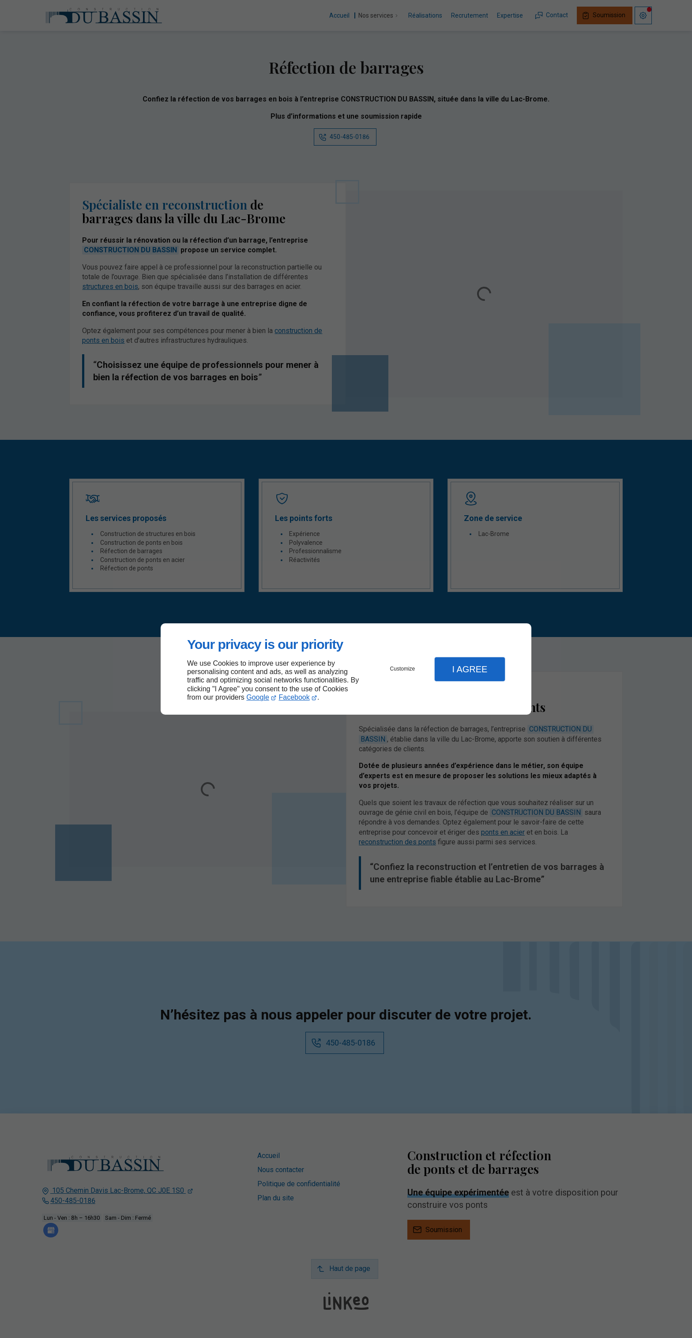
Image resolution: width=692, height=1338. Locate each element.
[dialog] (346, 669)
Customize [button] (402, 669)
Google (257, 697)
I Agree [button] (469, 669)
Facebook (294, 697)
